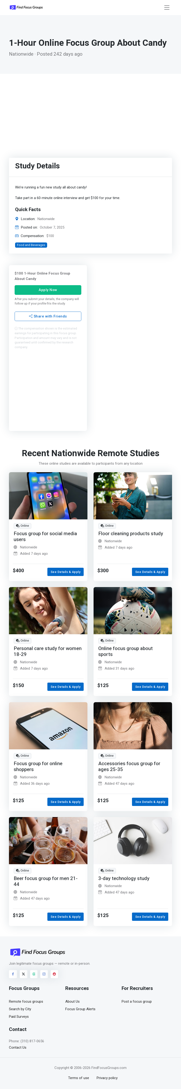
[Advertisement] (90, 109)
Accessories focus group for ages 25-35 (129, 766)
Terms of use (78, 1078)
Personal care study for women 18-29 (48, 651)
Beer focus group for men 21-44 (46, 881)
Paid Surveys (19, 1016)
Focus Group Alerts (80, 1009)
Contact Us (17, 1047)
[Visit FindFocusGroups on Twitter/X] (23, 974)
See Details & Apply (66, 572)
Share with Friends (48, 316)
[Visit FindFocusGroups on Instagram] (44, 974)
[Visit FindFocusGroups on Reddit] (54, 974)
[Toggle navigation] (167, 7)
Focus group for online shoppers (38, 766)
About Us (72, 1001)
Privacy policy (107, 1078)
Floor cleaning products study (130, 533)
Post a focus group (137, 1001)
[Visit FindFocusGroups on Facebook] (13, 974)
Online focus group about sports (125, 651)
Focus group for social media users (45, 536)
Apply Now (48, 290)
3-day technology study (123, 878)
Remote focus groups (26, 1001)
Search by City (20, 1009)
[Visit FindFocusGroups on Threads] (34, 974)
